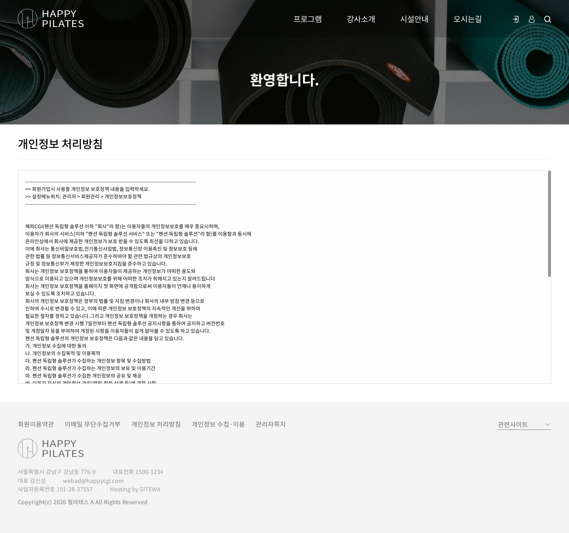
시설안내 (414, 19)
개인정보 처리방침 (156, 424)
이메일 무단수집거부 (93, 424)
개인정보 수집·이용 (218, 424)
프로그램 (307, 19)
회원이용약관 (36, 424)
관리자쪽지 (271, 424)
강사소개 (361, 19)
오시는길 (467, 19)
